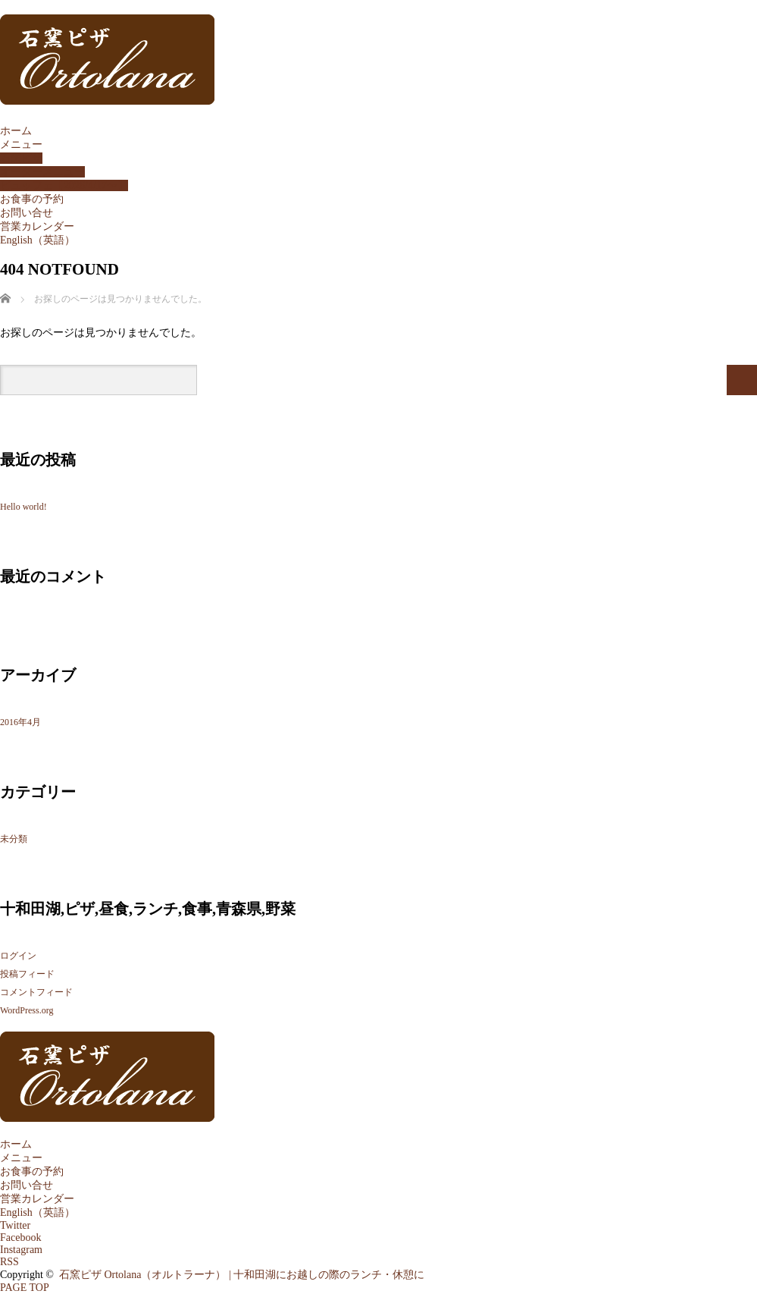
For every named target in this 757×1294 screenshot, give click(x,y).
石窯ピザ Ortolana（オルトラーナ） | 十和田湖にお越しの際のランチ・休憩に (241, 1274)
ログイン (18, 955)
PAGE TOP (24, 1287)
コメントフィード (36, 992)
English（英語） (37, 240)
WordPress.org (26, 1010)
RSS (9, 1261)
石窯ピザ (21, 158)
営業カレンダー (37, 226)
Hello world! (23, 506)
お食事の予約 (32, 199)
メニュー (21, 144)
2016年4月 (20, 722)
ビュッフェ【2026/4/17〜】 (64, 185)
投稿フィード (27, 974)
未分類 (13, 839)
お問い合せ (26, 212)
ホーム (16, 131)
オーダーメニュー (42, 171)
